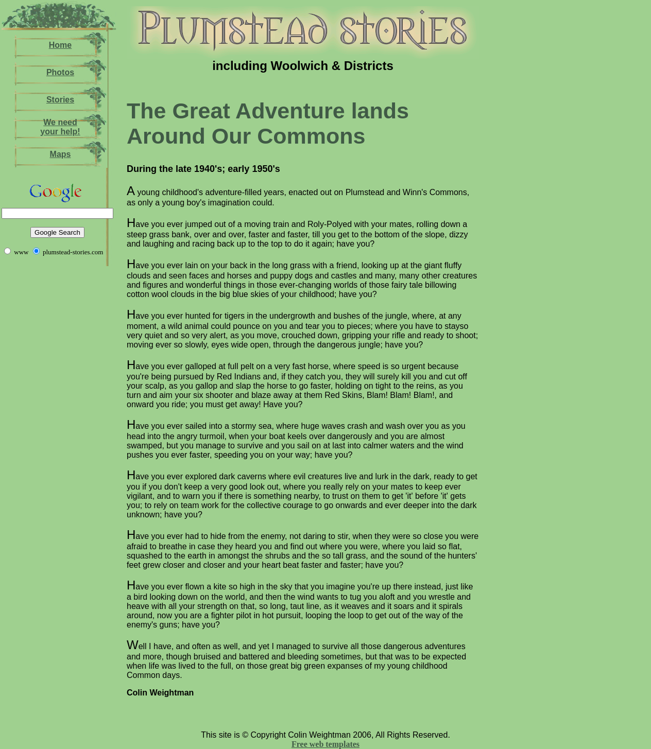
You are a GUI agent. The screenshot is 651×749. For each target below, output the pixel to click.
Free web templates (325, 744)
